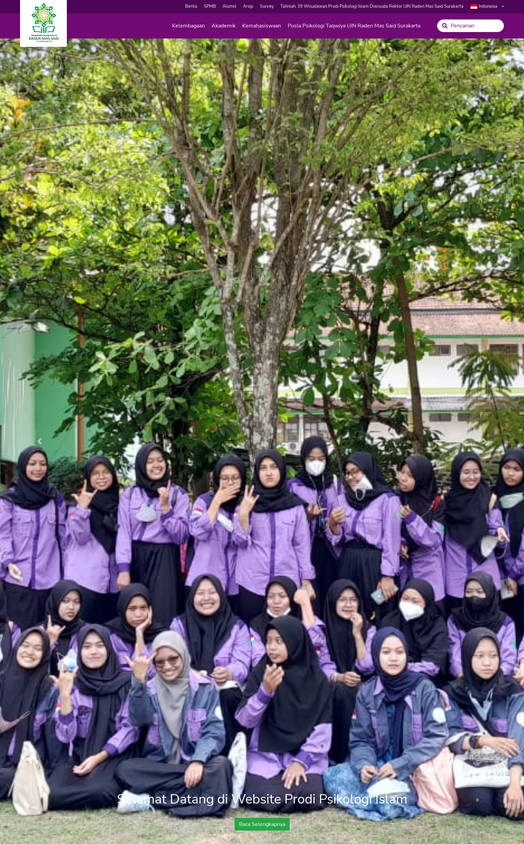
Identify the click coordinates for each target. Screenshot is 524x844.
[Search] (470, 25)
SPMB (210, 6)
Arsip (248, 6)
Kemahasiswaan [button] (261, 25)
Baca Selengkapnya (262, 824)
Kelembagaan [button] (188, 25)
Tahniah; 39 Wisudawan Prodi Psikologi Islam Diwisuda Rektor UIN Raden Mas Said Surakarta (372, 6)
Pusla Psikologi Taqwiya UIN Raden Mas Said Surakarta (354, 25)
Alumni (229, 6)
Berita (191, 6)
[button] (39, 441)
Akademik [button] (224, 25)
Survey (267, 6)
